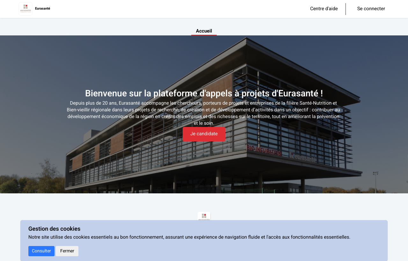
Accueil (204, 31)
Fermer (67, 251)
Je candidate (204, 134)
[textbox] (204, 113)
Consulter (41, 251)
